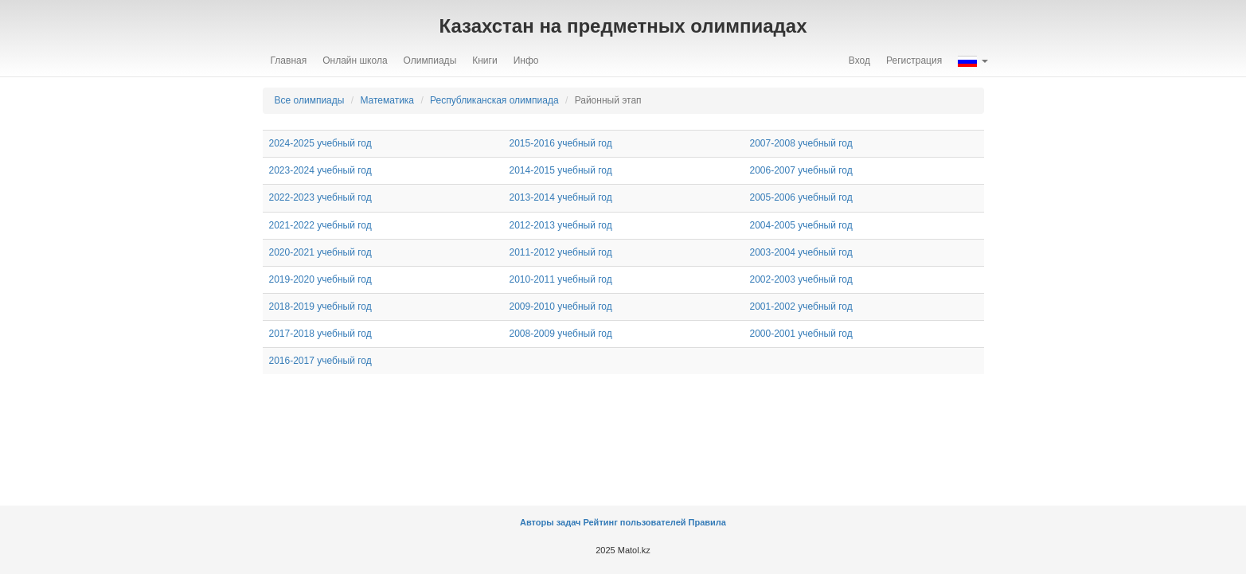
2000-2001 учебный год (801, 333)
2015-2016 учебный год (561, 143)
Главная (289, 60)
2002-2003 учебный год (801, 279)
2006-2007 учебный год (801, 170)
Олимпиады (430, 60)
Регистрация (914, 60)
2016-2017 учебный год (320, 360)
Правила (707, 522)
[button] (972, 60)
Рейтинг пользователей (634, 522)
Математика (387, 100)
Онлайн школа (354, 60)
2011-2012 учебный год (561, 252)
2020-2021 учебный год (320, 252)
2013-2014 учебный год (561, 197)
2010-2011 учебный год (561, 279)
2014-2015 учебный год (561, 170)
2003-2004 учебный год (801, 252)
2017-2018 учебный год (320, 333)
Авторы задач (551, 522)
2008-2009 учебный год (561, 333)
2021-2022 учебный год (320, 225)
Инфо (526, 60)
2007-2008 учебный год (801, 143)
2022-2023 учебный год (320, 197)
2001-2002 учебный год (801, 306)
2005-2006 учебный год (801, 197)
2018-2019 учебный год (320, 306)
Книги (484, 60)
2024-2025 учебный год (320, 143)
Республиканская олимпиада (494, 100)
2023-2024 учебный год (320, 170)
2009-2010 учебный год (561, 306)
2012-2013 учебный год (561, 225)
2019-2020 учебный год (320, 279)
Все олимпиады (310, 100)
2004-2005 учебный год (801, 225)
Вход (859, 60)
